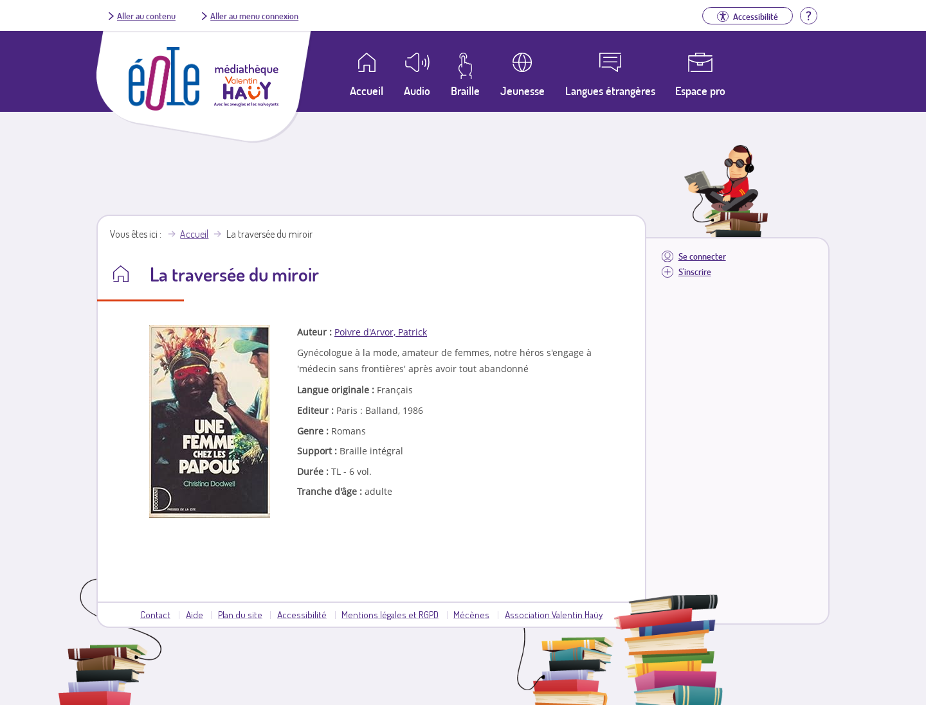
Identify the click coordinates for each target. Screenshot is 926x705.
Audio (417, 91)
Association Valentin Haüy (554, 614)
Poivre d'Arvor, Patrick (380, 332)
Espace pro (700, 91)
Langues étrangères (610, 91)
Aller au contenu (146, 15)
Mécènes (471, 614)
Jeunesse (522, 91)
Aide (194, 614)
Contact (155, 614)
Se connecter (702, 256)
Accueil (194, 234)
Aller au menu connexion (254, 15)
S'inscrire (694, 271)
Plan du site (240, 614)
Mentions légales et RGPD (390, 614)
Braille (465, 91)
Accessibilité (302, 614)
